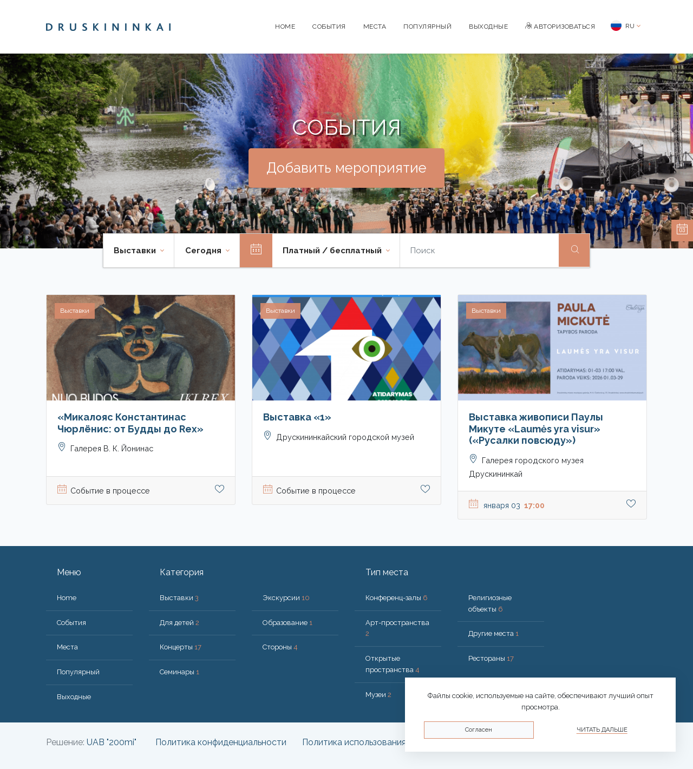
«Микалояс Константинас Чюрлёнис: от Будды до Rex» (130, 423)
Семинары (179, 672)
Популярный (427, 26)
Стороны (280, 647)
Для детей (179, 623)
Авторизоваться (560, 26)
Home (285, 26)
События (329, 26)
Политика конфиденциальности (220, 742)
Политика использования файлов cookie (385, 742)
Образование (287, 623)
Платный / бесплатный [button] (333, 250)
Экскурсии (286, 598)
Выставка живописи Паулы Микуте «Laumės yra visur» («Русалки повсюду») (536, 428)
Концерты (180, 647)
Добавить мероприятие (346, 168)
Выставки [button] (136, 250)
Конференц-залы (396, 598)
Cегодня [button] (204, 250)
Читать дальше (602, 729)
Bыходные (488, 26)
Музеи (378, 695)
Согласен (478, 729)
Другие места (493, 633)
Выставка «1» (297, 417)
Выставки (179, 598)
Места (375, 26)
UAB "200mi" (111, 742)
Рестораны (491, 658)
